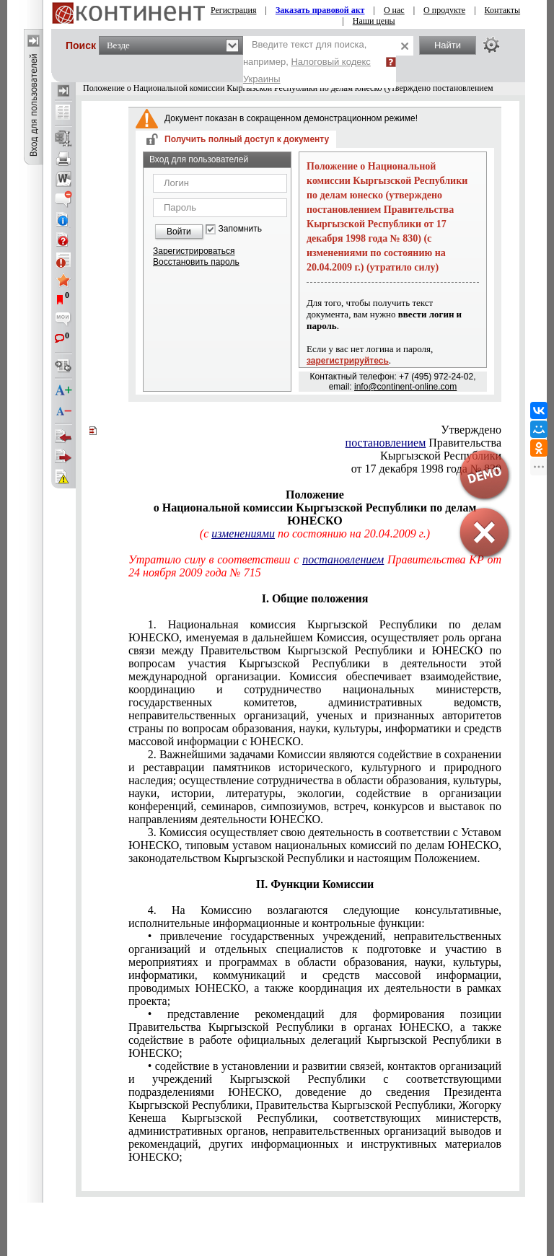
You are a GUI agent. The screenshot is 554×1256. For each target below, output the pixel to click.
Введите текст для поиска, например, (307, 61)
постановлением (386, 442)
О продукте (444, 10)
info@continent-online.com (405, 387)
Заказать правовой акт (320, 10)
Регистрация (234, 10)
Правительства (423, 442)
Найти (447, 45)
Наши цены (374, 21)
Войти (179, 232)
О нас (394, 10)
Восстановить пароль (196, 262)
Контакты (503, 10)
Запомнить (240, 229)
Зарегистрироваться (193, 251)
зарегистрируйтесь (348, 361)
